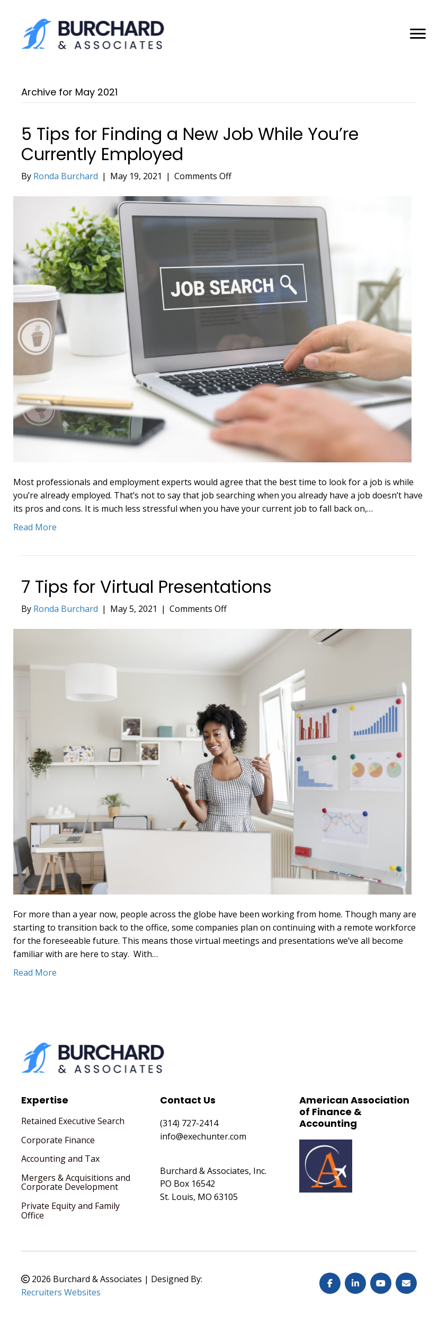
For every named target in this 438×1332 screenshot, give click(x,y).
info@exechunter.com (203, 1136)
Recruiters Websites (61, 1292)
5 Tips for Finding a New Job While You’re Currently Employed (190, 144)
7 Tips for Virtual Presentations (146, 587)
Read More (35, 527)
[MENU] (418, 34)
